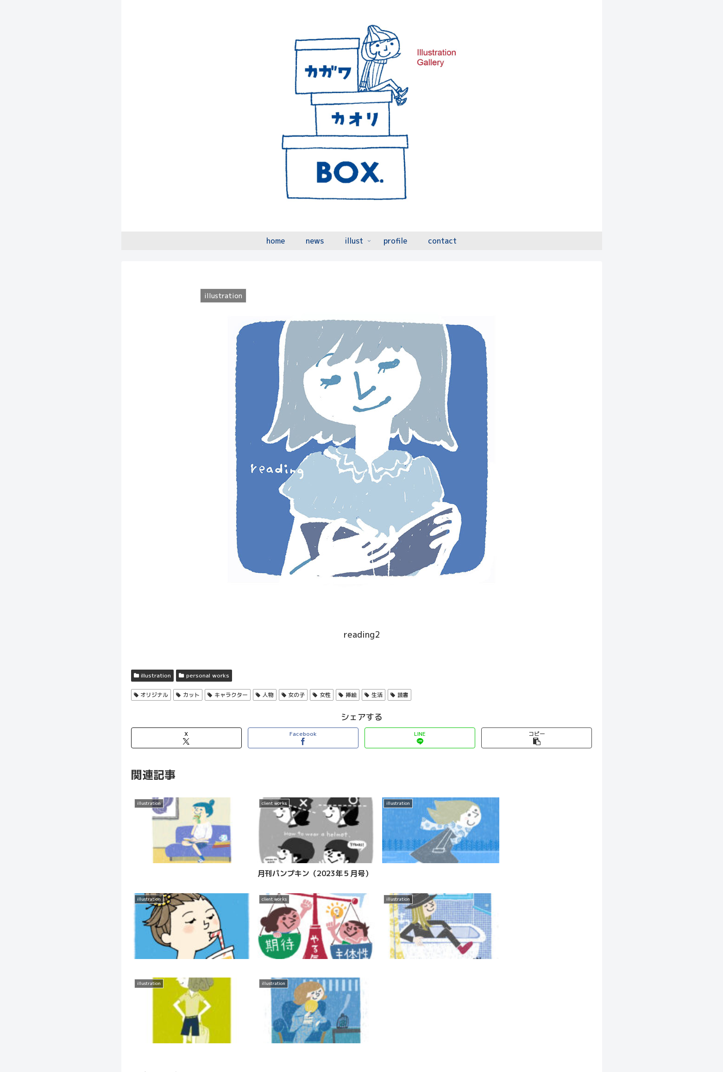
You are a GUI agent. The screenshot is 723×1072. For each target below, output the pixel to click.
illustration (152, 675)
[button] (536, 737)
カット (188, 695)
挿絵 (348, 695)
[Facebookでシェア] (303, 737)
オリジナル (151, 695)
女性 (322, 695)
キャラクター (227, 695)
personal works (204, 675)
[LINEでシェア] (420, 737)
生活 (374, 695)
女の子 (293, 695)
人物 (265, 695)
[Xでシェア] (186, 737)
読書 (399, 695)
